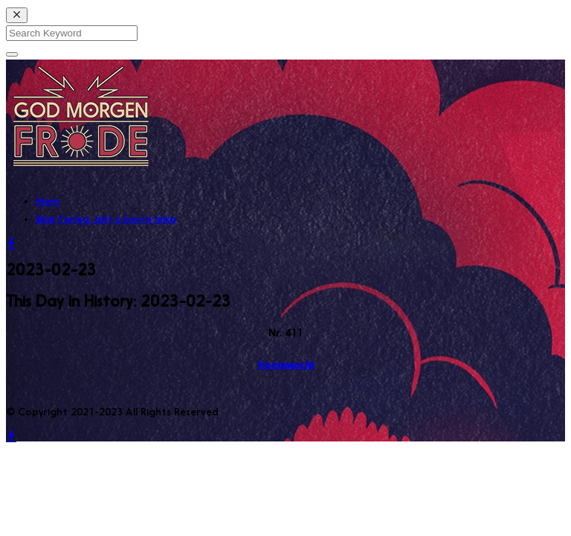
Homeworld (286, 365)
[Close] (17, 15)
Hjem (47, 201)
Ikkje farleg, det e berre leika (106, 219)
